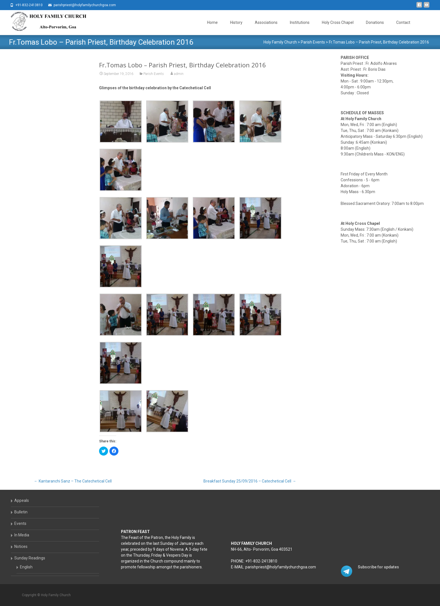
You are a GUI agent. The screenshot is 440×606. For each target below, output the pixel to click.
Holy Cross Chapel (338, 22)
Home (212, 22)
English (26, 567)
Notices (20, 546)
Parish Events (153, 74)
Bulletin (20, 512)
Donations (375, 22)
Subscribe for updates (378, 567)
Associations (266, 22)
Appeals (21, 500)
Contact (403, 22)
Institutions (300, 22)
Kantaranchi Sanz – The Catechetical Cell (73, 481)
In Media (21, 535)
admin (179, 74)
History (236, 22)
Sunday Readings (29, 558)
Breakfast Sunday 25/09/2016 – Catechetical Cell (249, 481)
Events (20, 523)
